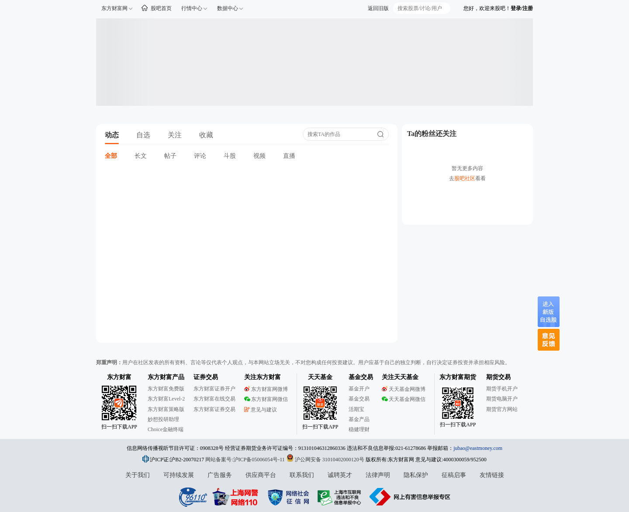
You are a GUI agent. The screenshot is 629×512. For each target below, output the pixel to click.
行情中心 (191, 8)
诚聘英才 (340, 475)
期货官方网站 (502, 409)
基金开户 (359, 389)
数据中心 (227, 8)
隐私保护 (416, 475)
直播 (289, 156)
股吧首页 (161, 8)
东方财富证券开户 (214, 389)
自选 (143, 135)
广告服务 (219, 475)
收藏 (206, 135)
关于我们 (137, 475)
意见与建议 (260, 410)
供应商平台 (260, 475)
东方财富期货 (457, 377)
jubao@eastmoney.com (477, 448)
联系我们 (302, 475)
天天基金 (320, 377)
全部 (111, 156)
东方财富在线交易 (214, 399)
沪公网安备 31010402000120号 (325, 459)
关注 (175, 135)
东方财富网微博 (266, 389)
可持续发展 (178, 475)
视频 (259, 156)
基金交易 (359, 399)
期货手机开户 (502, 389)
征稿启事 (454, 475)
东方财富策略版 (166, 409)
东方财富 (119, 377)
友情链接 (492, 475)
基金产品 (359, 419)
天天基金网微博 (403, 389)
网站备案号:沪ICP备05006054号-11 (245, 459)
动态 (112, 135)
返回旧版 (378, 8)
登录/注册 (522, 8)
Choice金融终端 (165, 429)
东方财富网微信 (266, 399)
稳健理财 (359, 429)
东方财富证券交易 (214, 409)
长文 (141, 156)
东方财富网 (114, 8)
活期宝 (356, 409)
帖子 (170, 156)
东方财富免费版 (166, 389)
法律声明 (378, 475)
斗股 (230, 156)
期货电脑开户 (502, 399)
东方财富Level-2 (166, 399)
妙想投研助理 (163, 419)
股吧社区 (464, 178)
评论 (200, 156)
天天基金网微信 (403, 399)
